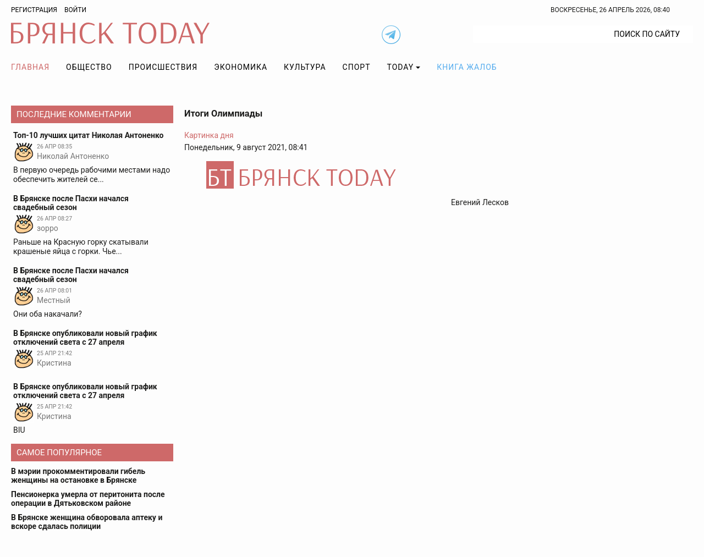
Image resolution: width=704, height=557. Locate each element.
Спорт (357, 67)
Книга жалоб (467, 67)
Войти (75, 10)
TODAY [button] (400, 67)
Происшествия (163, 67)
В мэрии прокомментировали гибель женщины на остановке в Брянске (78, 475)
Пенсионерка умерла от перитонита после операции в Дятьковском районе (88, 499)
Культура (305, 67)
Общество (89, 67)
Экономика (240, 67)
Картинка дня (209, 135)
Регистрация (34, 10)
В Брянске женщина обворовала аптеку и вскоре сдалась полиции (86, 522)
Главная (30, 67)
